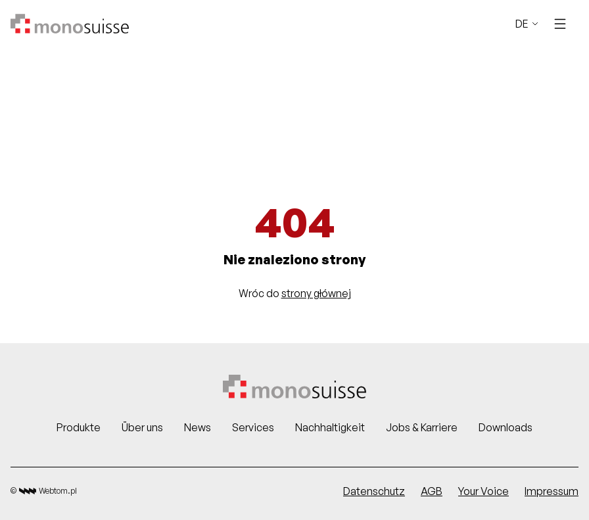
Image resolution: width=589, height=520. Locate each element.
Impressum (551, 491)
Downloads (505, 427)
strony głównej (316, 293)
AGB (431, 491)
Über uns (142, 427)
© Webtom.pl (44, 491)
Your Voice (483, 491)
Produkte (79, 427)
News (197, 427)
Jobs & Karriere (422, 427)
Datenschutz (374, 491)
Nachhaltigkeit (330, 427)
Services (253, 427)
